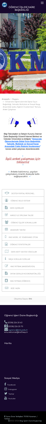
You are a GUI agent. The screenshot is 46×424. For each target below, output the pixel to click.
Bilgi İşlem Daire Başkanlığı (31, 421)
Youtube (9, 398)
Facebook (10, 384)
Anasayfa (6, 99)
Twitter (9, 393)
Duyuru (15, 99)
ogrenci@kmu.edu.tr (16, 329)
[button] (23, 193)
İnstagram (10, 388)
